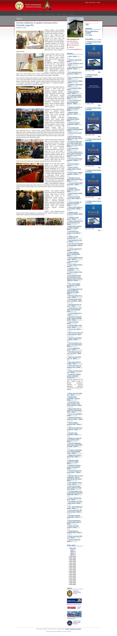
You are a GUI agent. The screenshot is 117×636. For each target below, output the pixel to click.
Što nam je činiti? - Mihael (73, 262)
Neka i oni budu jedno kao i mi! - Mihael (74, 358)
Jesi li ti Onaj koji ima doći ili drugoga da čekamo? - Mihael (74, 103)
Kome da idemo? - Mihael (73, 322)
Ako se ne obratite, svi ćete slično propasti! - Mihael (74, 203)
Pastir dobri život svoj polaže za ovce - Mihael (74, 367)
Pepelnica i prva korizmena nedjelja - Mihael (75, 214)
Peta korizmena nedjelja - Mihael (74, 194)
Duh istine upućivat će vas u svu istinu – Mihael (74, 353)
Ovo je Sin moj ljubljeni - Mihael (75, 414)
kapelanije (40, 14)
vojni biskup (26, 14)
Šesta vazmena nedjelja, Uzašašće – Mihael (74, 174)
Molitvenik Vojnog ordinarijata (91, 75)
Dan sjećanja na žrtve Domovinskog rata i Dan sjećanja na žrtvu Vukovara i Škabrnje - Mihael (74, 278)
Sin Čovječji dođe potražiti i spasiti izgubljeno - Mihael (75, 129)
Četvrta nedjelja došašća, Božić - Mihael (75, 424)
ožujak (71, 551)
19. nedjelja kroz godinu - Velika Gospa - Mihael (74, 503)
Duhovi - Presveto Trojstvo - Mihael (73, 527)
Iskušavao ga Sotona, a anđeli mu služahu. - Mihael (75, 419)
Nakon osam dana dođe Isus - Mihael (74, 371)
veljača (72, 553)
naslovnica (19, 14)
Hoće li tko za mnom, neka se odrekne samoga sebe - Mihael (74, 487)
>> (63, 221)
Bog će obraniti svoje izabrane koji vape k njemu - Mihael (74, 138)
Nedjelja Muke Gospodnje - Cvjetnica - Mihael (73, 189)
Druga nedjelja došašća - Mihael (75, 265)
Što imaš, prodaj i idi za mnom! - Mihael (74, 296)
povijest (65, 14)
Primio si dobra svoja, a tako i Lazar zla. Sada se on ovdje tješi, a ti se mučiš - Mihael (75, 154)
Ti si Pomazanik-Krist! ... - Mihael (74, 314)
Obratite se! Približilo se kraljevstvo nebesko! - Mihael (74, 108)
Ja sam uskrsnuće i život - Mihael (75, 64)
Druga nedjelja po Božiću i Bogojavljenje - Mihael (74, 254)
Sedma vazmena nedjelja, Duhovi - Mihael (74, 169)
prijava (86, 2)
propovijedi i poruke (50, 14)
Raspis (90, 35)
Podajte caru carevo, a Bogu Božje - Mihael (74, 456)
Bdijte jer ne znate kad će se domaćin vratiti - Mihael (74, 439)
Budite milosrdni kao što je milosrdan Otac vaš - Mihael (75, 222)
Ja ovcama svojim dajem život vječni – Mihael (75, 184)
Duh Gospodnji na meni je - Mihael (74, 240)
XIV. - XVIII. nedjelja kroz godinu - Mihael (74, 507)
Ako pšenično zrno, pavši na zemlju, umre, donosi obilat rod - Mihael (74, 404)
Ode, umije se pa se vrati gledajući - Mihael (75, 68)
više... (99, 72)
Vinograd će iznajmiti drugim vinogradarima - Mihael (74, 467)
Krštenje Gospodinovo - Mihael (74, 249)
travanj (72, 549)
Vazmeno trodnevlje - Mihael (74, 540)
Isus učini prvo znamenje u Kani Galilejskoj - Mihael (75, 245)
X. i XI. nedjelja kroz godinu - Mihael (74, 349)
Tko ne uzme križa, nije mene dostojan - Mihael (74, 512)
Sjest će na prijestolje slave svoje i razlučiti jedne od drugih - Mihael (74, 446)
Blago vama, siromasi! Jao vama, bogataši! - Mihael (74, 228)
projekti (59, 14)
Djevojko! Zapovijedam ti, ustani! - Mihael (74, 339)
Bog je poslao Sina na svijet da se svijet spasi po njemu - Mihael (74, 410)
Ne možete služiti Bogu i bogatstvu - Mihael (74, 160)
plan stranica (92, 2)
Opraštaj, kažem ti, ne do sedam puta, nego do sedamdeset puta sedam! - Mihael (75, 478)
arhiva (100, 39)
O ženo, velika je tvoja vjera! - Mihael (74, 498)
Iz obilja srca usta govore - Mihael (74, 218)
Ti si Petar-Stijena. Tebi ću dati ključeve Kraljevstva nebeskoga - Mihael (75, 494)
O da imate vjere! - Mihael (73, 149)
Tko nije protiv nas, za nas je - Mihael (74, 305)
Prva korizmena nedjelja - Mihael (74, 81)
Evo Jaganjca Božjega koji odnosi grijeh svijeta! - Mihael (74, 97)
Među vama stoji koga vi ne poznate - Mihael (74, 429)
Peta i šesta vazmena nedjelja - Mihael (75, 362)
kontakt (98, 2)
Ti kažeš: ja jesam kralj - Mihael (74, 272)
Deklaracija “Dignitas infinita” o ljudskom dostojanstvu (74, 376)
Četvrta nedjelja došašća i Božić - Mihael (75, 258)
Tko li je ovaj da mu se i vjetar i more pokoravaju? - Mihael (74, 344)
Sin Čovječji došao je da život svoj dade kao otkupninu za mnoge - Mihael (74, 291)
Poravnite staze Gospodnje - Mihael (74, 434)
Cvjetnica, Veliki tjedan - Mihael (74, 60)
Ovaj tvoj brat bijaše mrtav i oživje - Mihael (74, 198)
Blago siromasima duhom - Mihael (74, 92)
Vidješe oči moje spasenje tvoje (74, 237)
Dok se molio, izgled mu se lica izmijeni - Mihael (74, 208)
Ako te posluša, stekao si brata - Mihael (75, 483)
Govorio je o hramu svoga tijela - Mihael (74, 124)
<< (16, 221)
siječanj (72, 554)
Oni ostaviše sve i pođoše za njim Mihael (74, 233)
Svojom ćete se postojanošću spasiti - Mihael (73, 119)
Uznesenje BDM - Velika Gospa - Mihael (74, 326)
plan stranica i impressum (75, 628)
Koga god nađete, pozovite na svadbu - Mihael (73, 462)
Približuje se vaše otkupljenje (73, 269)
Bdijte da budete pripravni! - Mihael (74, 114)
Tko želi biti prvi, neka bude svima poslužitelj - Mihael (74, 309)
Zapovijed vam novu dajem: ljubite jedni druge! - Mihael (75, 179)
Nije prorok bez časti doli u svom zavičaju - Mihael (75, 334)
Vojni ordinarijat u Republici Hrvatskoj (33, 6)
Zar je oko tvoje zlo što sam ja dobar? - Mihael (74, 472)
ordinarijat (33, 14)
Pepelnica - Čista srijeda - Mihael (74, 85)
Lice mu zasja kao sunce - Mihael (75, 78)
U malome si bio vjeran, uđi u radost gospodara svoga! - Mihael (74, 451)
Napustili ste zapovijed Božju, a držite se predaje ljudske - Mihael (74, 318)
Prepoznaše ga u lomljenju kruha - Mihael (75, 532)
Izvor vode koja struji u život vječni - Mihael (74, 73)
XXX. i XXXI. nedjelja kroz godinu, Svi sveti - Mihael (73, 285)
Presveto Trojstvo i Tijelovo (73, 164)
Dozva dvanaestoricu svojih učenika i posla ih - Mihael (74, 522)
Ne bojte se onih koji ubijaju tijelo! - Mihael (75, 517)
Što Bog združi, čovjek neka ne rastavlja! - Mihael (74, 301)
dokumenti (70, 14)
